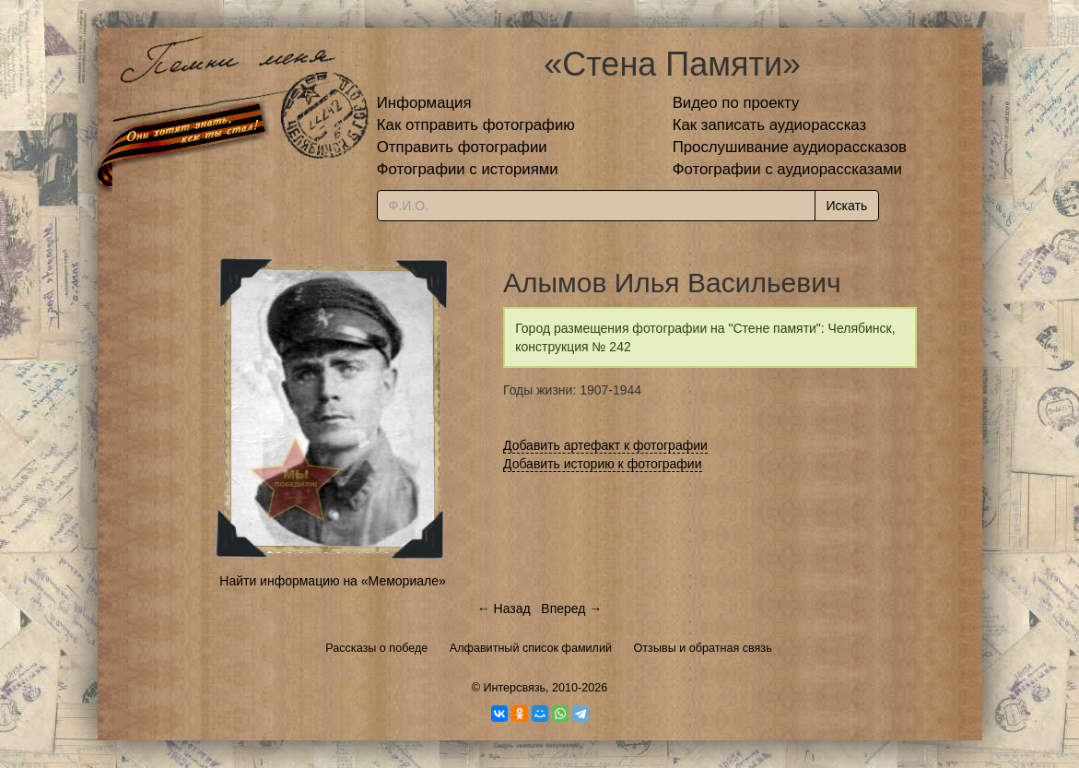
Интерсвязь (514, 687)
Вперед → (571, 608)
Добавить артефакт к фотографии (605, 445)
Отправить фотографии (462, 147)
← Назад (504, 608)
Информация (424, 103)
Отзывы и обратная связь (703, 648)
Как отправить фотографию (476, 125)
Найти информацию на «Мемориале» (332, 580)
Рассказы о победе (376, 648)
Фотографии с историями (467, 169)
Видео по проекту (736, 103)
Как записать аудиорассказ (770, 125)
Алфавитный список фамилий (531, 648)
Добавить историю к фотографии (602, 463)
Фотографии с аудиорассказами (787, 169)
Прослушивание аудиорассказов (790, 147)
